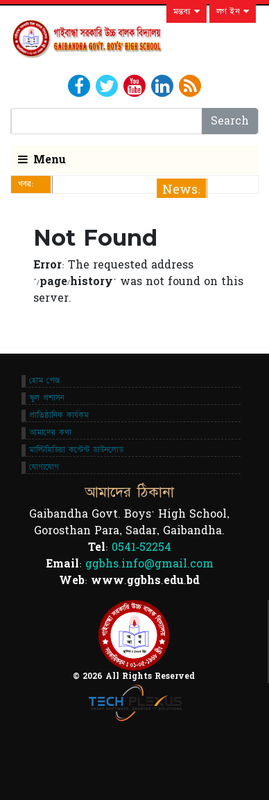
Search (230, 121)
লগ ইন (232, 11)
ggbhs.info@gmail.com (149, 564)
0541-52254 (141, 547)
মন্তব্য (186, 11)
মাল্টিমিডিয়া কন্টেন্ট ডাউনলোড (76, 449)
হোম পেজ (44, 380)
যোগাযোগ (44, 467)
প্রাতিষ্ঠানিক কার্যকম (59, 415)
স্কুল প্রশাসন (46, 397)
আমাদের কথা (50, 432)
